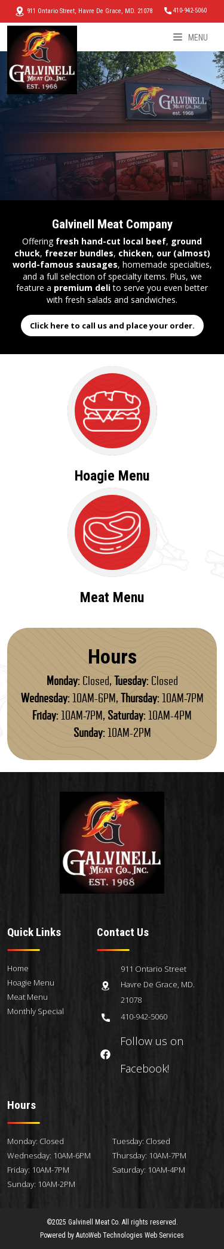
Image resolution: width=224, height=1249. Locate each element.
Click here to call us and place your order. (112, 325)
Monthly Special (35, 1011)
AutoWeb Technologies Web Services (130, 1235)
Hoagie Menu (30, 982)
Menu (190, 37)
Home (18, 968)
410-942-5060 (185, 10)
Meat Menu (27, 996)
